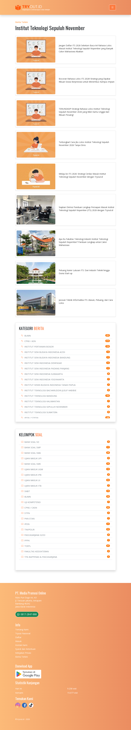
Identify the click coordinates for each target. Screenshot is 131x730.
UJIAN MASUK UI (32, 480)
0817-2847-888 (27, 614)
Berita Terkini (21, 22)
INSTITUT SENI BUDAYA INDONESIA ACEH (44, 352)
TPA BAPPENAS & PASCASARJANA (40, 557)
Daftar (18, 637)
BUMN (27, 335)
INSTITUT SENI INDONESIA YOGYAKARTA (44, 379)
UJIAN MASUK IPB (32, 474)
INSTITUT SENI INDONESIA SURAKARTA (43, 374)
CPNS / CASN (30, 507)
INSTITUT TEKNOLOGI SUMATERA (40, 412)
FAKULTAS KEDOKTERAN (36, 551)
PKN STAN (29, 518)
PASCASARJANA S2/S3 (34, 535)
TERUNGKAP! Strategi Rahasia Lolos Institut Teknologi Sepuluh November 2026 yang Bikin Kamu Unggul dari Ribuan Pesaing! (84, 111)
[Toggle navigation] (112, 7)
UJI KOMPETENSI (32, 502)
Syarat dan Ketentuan (25, 649)
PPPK (27, 540)
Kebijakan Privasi (23, 652)
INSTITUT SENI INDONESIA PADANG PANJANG (46, 368)
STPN (27, 513)
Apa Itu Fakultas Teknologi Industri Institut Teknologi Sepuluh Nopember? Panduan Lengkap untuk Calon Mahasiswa (83, 242)
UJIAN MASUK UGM (33, 469)
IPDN (26, 524)
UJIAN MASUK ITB (32, 485)
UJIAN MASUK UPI (32, 458)
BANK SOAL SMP (32, 447)
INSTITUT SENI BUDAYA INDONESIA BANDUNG (47, 357)
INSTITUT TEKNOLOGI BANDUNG (40, 396)
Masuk (18, 641)
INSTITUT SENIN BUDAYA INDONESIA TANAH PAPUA (50, 385)
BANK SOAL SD (31, 442)
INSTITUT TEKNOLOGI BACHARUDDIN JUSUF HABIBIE (50, 390)
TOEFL (27, 546)
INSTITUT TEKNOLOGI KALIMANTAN (42, 401)
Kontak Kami (21, 645)
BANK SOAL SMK (32, 464)
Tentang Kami (21, 629)
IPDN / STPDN (31, 417)
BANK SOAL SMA (32, 453)
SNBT (27, 491)
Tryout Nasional (22, 633)
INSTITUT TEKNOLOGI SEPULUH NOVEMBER (45, 406)
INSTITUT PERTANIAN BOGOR (39, 346)
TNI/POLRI (29, 529)
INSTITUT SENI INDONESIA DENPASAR (43, 363)
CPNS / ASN (30, 341)
